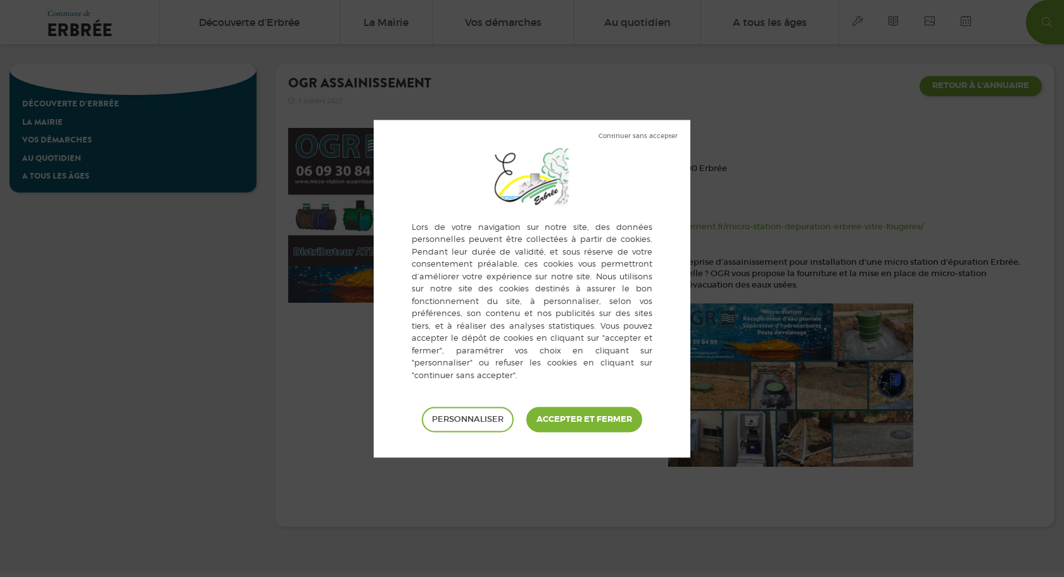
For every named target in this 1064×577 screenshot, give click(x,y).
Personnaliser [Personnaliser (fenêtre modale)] (468, 419)
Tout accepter (584, 419)
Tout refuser (638, 136)
